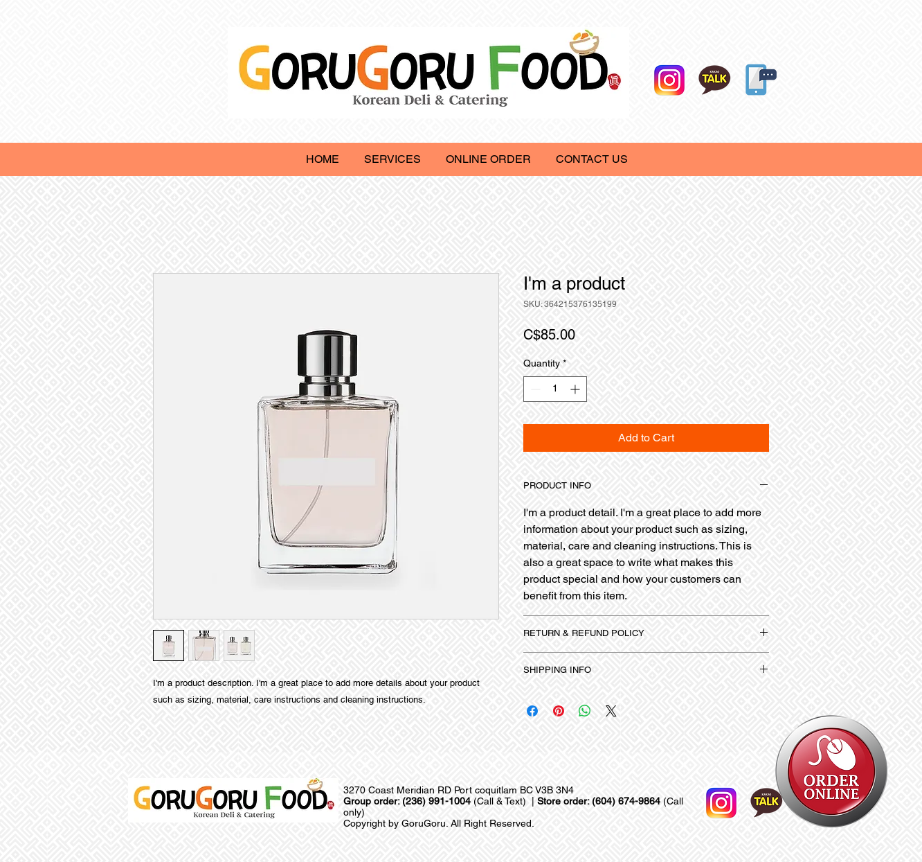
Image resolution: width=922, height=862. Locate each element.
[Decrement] (534, 389)
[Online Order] (757, 79)
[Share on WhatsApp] (585, 711)
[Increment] (576, 389)
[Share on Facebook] (532, 711)
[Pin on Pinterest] (558, 711)
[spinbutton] (555, 389)
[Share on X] (611, 711)
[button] (392, 159)
